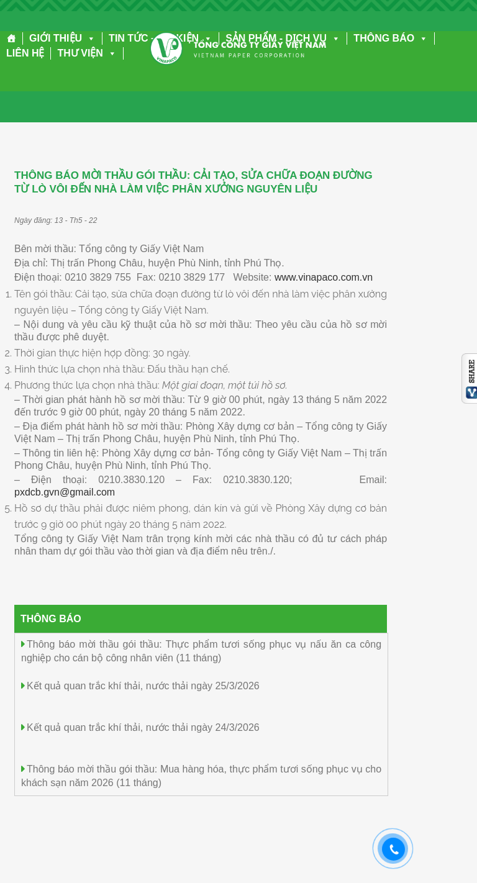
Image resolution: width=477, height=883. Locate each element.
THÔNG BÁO (390, 38)
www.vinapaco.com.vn (324, 277)
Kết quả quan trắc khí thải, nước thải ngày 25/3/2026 (143, 686)
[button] (89, 38)
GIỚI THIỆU (62, 38)
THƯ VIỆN (86, 53)
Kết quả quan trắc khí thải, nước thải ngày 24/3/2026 (143, 727)
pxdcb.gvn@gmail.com (64, 492)
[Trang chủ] (11, 38)
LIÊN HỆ (25, 53)
